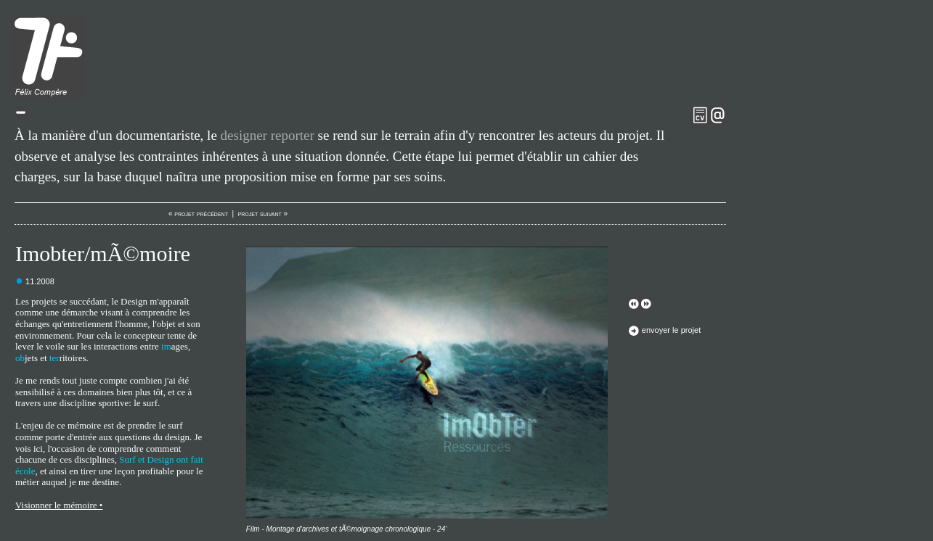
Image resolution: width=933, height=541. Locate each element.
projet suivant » (263, 214)
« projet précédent (198, 214)
